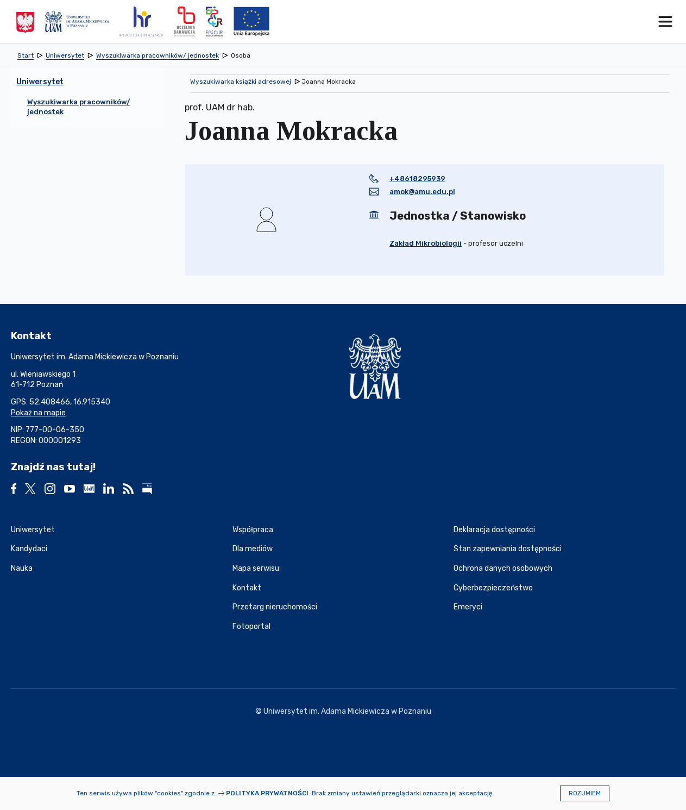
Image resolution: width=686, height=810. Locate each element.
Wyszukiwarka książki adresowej (240, 81)
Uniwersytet (33, 529)
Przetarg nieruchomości (274, 607)
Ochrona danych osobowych (503, 568)
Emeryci (468, 607)
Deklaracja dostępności (494, 529)
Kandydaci (29, 548)
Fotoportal (251, 626)
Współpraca (252, 529)
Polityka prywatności (267, 793)
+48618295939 (417, 179)
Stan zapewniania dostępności (508, 548)
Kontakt (246, 588)
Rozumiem (585, 793)
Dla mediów (252, 548)
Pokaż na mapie (38, 413)
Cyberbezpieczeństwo (493, 588)
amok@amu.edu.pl (422, 192)
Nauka (22, 568)
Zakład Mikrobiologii (425, 243)
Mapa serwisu (255, 568)
